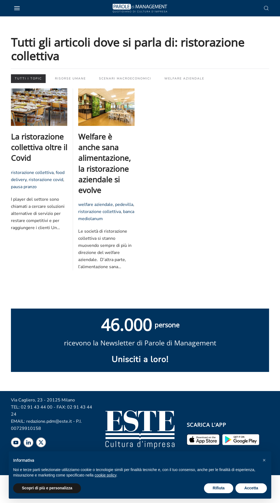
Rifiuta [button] (219, 488)
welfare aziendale (95, 205)
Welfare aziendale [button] (184, 78)
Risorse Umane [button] (70, 78)
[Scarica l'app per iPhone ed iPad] (203, 439)
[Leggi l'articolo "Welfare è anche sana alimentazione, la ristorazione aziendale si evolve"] (106, 107)
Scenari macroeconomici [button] (125, 78)
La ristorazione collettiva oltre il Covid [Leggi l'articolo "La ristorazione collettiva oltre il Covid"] (39, 147)
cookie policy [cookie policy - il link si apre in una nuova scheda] (105, 475)
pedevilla (124, 205)
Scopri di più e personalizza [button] (47, 488)
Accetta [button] (251, 488)
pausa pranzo (24, 187)
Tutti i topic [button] (28, 78)
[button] (264, 460)
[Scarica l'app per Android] (240, 439)
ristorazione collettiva (32, 173)
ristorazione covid (46, 180)
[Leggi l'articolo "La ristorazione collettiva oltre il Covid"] (39, 107)
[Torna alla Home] (140, 8)
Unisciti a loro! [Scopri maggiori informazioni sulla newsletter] (140, 359)
